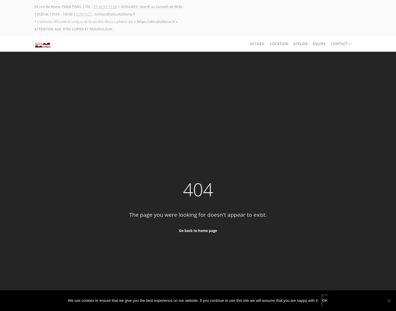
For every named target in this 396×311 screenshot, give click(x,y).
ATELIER (300, 43)
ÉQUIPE (319, 43)
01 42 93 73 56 (105, 6)
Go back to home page (198, 230)
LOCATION (279, 43)
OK (325, 300)
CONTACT (84, 14)
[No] (389, 301)
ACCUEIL (257, 43)
